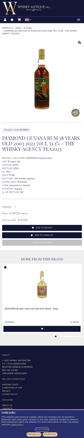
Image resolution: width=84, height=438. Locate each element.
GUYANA (28, 28)
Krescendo (21, 373)
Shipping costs (10, 385)
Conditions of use (12, 388)
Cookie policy (10, 394)
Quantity (6, 207)
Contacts (7, 409)
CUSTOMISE (42, 429)
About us (7, 405)
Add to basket (42, 228)
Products (7, 28)
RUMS (18, 28)
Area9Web (7, 373)
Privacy (6, 391)
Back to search (42, 243)
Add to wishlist (42, 235)
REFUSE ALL (33, 434)
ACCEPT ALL (50, 434)
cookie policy (16, 425)
